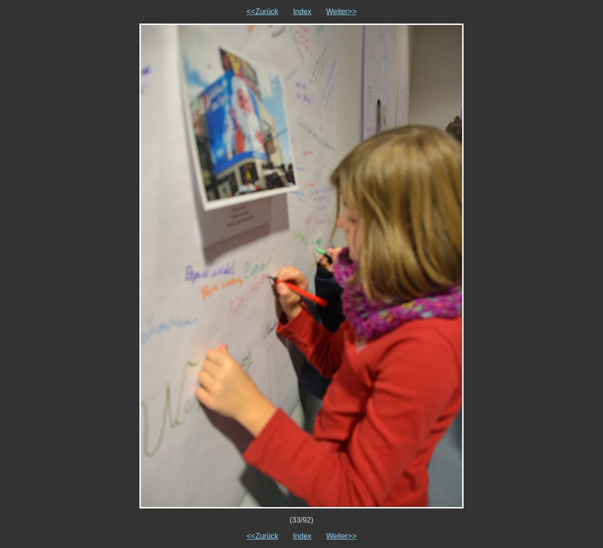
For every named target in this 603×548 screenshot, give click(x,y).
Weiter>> (341, 12)
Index (302, 12)
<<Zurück (262, 12)
